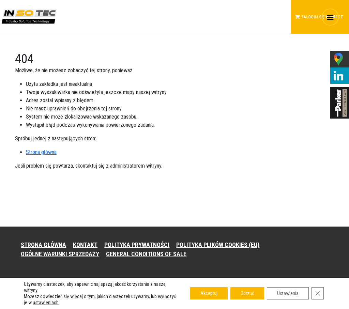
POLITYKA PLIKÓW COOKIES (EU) (217, 244)
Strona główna (41, 152)
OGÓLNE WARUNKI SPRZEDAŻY (60, 254)
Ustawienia (288, 293)
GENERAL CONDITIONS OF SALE (146, 254)
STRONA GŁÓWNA (43, 244)
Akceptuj (208, 293)
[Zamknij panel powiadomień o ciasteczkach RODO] (318, 293)
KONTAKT (85, 244)
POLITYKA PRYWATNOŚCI (136, 244)
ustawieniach (46, 302)
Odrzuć (247, 293)
